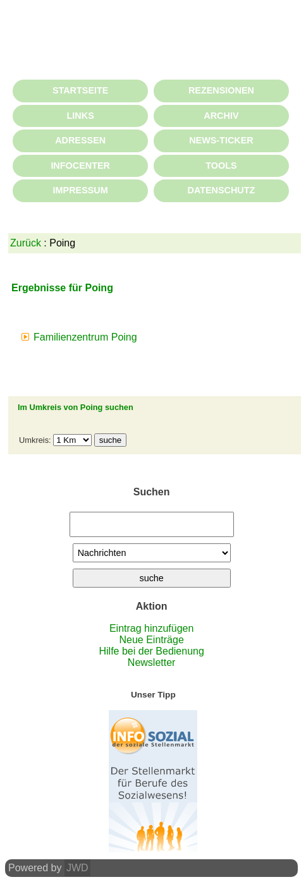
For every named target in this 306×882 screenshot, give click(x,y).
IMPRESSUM (80, 190)
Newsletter (152, 662)
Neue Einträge (151, 639)
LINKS (80, 116)
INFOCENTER (80, 165)
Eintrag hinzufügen (151, 628)
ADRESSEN (80, 140)
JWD (77, 867)
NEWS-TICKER (221, 140)
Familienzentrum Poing (85, 337)
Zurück (25, 243)
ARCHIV (221, 116)
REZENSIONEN (221, 90)
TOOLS (220, 165)
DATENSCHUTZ (221, 190)
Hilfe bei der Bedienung (151, 651)
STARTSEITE (80, 90)
